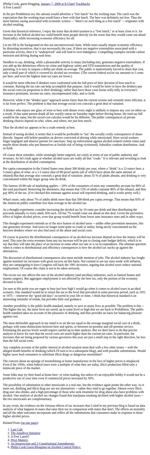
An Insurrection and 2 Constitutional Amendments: (43, 443)
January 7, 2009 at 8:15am (57, 3)
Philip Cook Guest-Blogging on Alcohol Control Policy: (46, 447)
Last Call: (17, 429)
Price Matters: (19, 440)
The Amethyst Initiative (25, 433)
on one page (29, 422)
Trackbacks (83, 3)
